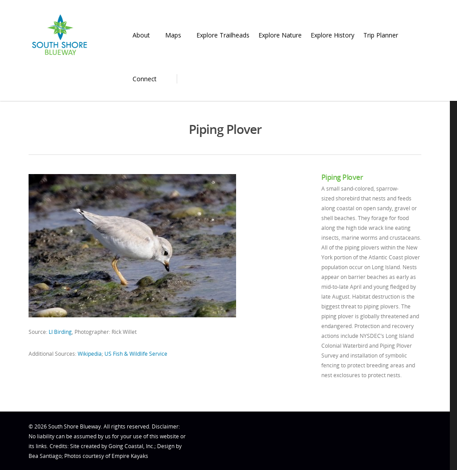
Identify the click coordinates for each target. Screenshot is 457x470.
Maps (176, 35)
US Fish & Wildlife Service (135, 354)
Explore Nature (280, 35)
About (145, 35)
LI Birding (60, 332)
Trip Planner (384, 35)
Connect (148, 79)
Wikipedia (90, 354)
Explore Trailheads (222, 35)
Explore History (332, 35)
